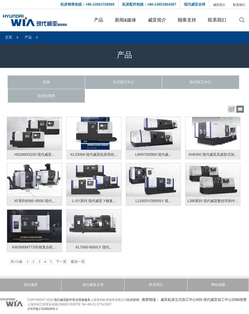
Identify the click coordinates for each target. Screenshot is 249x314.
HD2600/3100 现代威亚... (34, 154)
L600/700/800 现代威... (153, 154)
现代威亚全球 (194, 4)
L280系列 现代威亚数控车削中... (212, 201)
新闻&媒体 (125, 20)
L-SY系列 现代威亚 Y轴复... (94, 201)
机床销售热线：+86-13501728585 (87, 4)
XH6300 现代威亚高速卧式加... (212, 154)
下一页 (61, 262)
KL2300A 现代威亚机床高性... (93, 154)
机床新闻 (133, 300)
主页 (8, 37)
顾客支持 (187, 20)
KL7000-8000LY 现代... (94, 247)
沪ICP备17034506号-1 (42, 309)
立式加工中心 (123, 82)
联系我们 (239, 5)
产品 (98, 20)
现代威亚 (31, 285)
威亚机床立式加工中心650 (181, 300)
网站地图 (218, 285)
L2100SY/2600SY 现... (153, 201)
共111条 (16, 262)
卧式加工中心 (200, 82)
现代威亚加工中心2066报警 (225, 300)
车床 (46, 82)
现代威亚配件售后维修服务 (72, 300)
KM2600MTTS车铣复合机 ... (34, 247)
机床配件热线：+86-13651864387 (149, 4)
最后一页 (78, 262)
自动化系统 (46, 96)
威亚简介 (219, 5)
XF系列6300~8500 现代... (34, 201)
